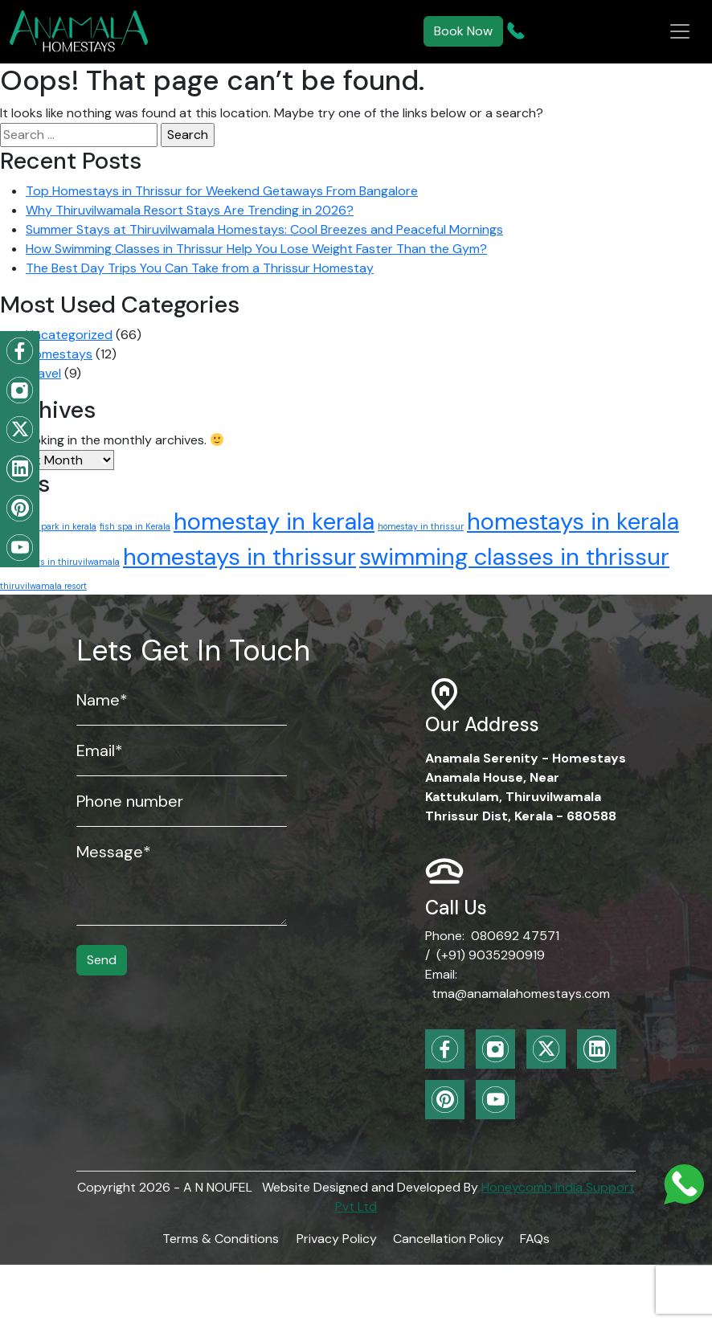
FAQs (535, 1238)
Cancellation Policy (448, 1238)
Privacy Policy (337, 1238)
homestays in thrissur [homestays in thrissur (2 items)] (239, 557)
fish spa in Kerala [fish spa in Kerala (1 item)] (135, 526)
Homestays (59, 354)
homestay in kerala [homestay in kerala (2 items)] (274, 521)
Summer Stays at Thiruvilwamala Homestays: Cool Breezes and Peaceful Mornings (264, 229)
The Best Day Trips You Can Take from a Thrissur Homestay (200, 268)
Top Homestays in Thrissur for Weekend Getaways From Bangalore (222, 190)
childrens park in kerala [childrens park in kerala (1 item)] (48, 526)
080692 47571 (515, 935)
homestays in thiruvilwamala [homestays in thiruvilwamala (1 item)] (60, 561)
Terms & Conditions (220, 1238)
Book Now (463, 30)
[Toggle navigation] (679, 31)
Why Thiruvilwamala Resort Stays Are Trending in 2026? (190, 210)
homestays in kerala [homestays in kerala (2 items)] (573, 521)
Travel (43, 373)
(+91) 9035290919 (490, 955)
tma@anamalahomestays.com (521, 993)
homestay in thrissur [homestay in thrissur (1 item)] (421, 526)
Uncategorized (69, 334)
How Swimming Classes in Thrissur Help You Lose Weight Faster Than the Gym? (256, 248)
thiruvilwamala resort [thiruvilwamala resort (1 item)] (43, 585)
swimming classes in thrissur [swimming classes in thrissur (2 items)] (514, 557)
